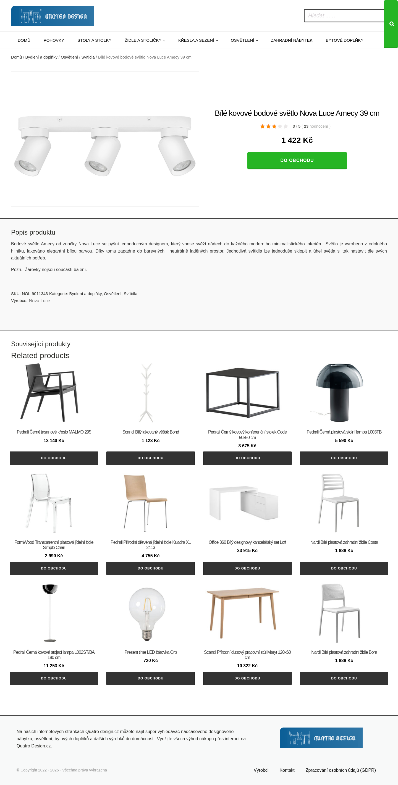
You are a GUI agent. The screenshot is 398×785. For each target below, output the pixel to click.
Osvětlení (242, 40)
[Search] (391, 24)
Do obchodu (297, 160)
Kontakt (286, 770)
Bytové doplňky (344, 40)
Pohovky (54, 40)
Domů (24, 40)
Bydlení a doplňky (41, 57)
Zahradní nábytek (292, 40)
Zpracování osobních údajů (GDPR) (341, 770)
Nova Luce (39, 300)
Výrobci (261, 770)
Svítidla (88, 57)
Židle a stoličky (143, 40)
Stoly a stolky (94, 40)
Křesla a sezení (196, 40)
